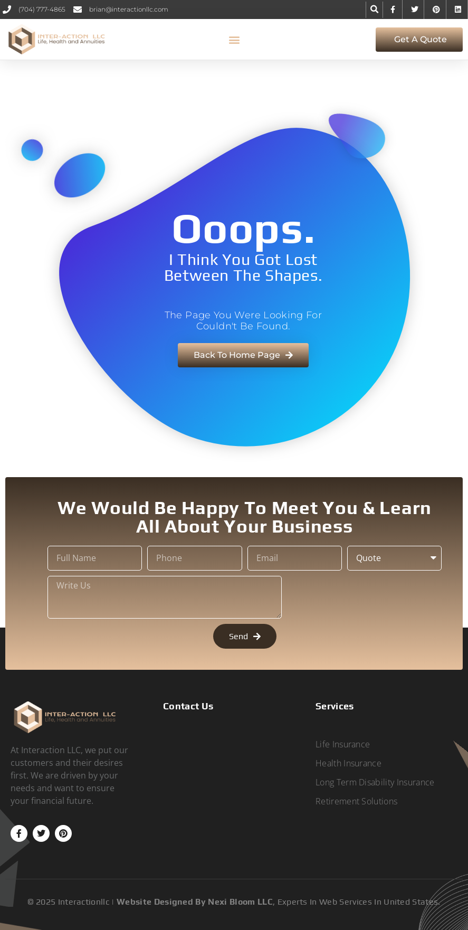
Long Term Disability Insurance (375, 782)
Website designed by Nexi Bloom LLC (195, 902)
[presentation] (367, 597)
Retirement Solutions (356, 801)
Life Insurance (343, 744)
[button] (374, 10)
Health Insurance (348, 763)
